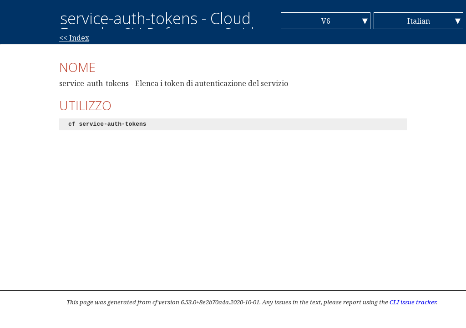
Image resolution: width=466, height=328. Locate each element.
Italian (418, 21)
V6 (325, 21)
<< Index (74, 38)
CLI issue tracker (413, 302)
